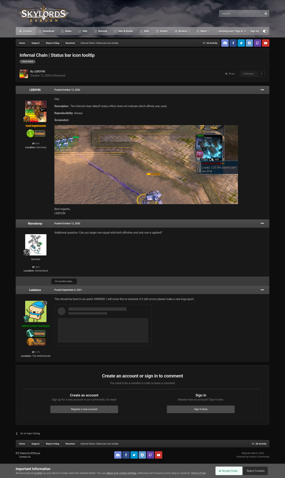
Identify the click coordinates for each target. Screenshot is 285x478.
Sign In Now (201, 409)
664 (35, 143)
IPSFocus (35, 453)
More (203, 31)
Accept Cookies (227, 470)
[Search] (231, 13)
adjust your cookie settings (121, 473)
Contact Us (25, 457)
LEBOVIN (39, 71)
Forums (27, 31)
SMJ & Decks (125, 31)
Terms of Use (198, 473)
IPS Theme (21, 453)
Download (48, 31)
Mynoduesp (35, 223)
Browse (183, 31)
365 (35, 267)
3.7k (36, 352)
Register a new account (84, 409)
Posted (67, 90)
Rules (67, 31)
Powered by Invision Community (252, 456)
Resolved (59, 75)
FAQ (84, 31)
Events (163, 31)
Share (230, 73)
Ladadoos (35, 289)
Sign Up (254, 31)
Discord (102, 31)
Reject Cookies (256, 470)
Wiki (146, 31)
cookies (38, 473)
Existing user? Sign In (232, 31)
